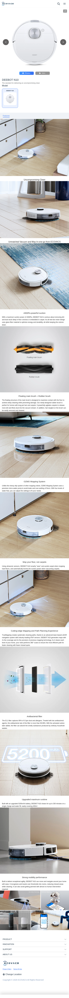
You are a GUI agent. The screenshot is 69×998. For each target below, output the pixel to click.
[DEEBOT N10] (10, 98)
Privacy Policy (7, 969)
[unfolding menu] (65, 939)
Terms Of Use (17, 969)
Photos (26, 73)
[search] (58, 3)
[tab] (6, 115)
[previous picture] (6, 42)
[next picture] (63, 42)
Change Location (12, 974)
